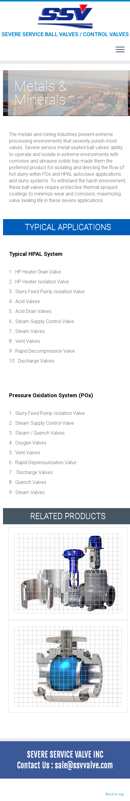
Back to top (115, 794)
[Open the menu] (120, 49)
